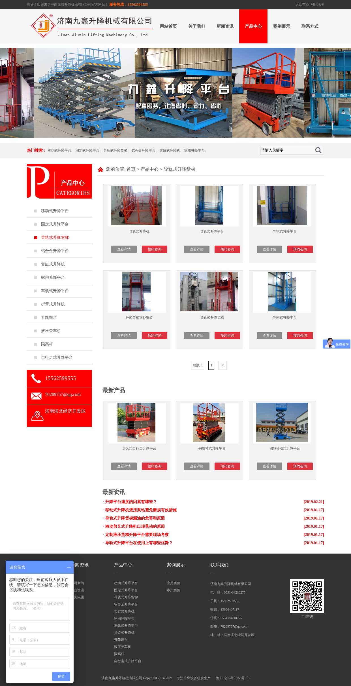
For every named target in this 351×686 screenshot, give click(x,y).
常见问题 (77, 597)
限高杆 (47, 344)
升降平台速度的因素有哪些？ (131, 502)
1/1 (222, 365)
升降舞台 (49, 317)
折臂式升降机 (53, 304)
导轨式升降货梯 (115, 151)
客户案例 (173, 590)
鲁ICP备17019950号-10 (233, 678)
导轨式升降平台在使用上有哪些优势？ (139, 543)
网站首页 (168, 26)
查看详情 (124, 249)
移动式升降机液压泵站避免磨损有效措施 (141, 510)
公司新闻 (77, 583)
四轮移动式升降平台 (284, 448)
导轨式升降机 (139, 231)
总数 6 (197, 365)
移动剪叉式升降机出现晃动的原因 (135, 526)
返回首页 (302, 5)
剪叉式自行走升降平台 (139, 448)
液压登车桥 (51, 331)
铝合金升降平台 (143, 151)
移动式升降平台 (59, 151)
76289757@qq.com (63, 394)
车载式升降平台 (55, 291)
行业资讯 (77, 590)
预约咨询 (154, 249)
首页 (131, 169)
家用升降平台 (194, 151)
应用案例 (173, 583)
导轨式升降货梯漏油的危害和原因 (135, 518)
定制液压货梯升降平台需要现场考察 (137, 535)
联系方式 (309, 26)
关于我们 (196, 26)
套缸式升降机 (170, 151)
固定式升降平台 (87, 151)
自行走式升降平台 (57, 357)
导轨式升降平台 (212, 231)
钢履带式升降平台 (212, 448)
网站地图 (317, 5)
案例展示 (281, 26)
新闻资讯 (225, 26)
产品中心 (253, 26)
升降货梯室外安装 (139, 318)
